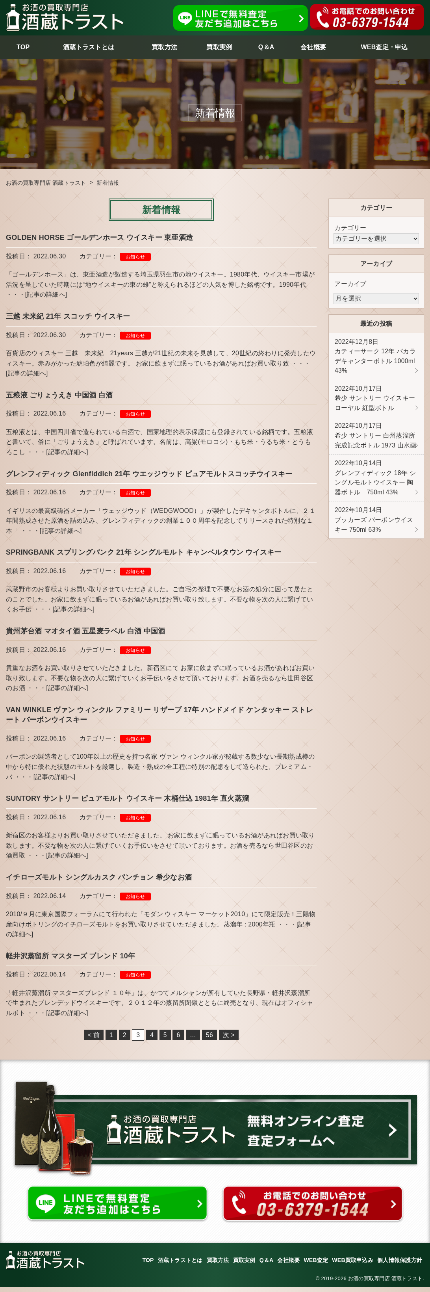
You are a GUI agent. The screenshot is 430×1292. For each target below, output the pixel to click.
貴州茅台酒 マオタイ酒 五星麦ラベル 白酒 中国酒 (85, 633)
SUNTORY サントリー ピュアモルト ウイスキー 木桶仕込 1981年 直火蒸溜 (131, 802)
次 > (229, 1039)
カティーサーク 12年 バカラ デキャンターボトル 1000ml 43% (375, 357)
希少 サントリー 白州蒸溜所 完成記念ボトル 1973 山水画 (376, 439)
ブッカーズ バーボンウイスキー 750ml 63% (374, 526)
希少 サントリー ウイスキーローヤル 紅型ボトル (375, 400)
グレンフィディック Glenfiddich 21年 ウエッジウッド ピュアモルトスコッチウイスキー (149, 475)
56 (209, 1039)
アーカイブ (350, 283)
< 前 (93, 1039)
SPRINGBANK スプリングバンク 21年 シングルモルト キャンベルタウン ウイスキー (144, 554)
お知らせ (135, 257)
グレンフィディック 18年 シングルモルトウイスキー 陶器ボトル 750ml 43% (375, 482)
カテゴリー (350, 228)
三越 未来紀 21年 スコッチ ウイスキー (68, 317)
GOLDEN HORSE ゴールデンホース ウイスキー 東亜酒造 (99, 237)
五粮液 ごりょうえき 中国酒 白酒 (59, 396)
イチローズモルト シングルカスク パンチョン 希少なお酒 (99, 881)
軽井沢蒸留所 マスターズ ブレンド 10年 (70, 960)
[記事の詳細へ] (46, 295)
